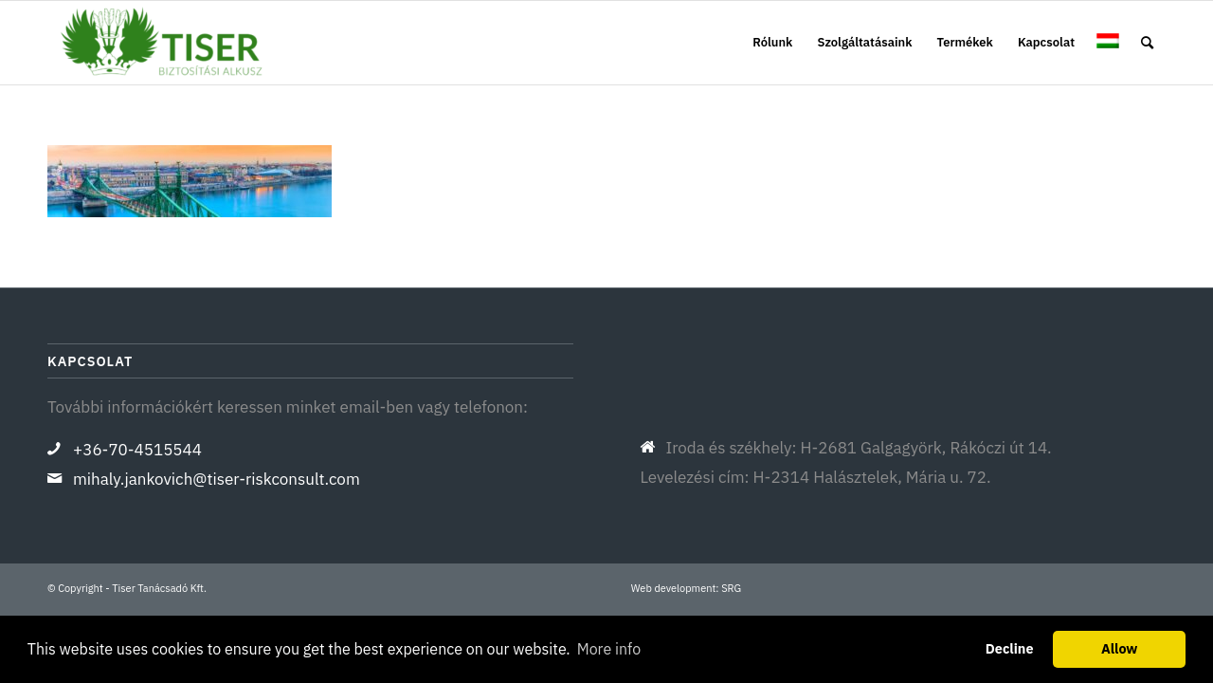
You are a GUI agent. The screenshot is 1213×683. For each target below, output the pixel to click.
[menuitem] (772, 42)
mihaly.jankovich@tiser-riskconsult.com (216, 479)
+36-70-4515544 (137, 449)
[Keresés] (1147, 42)
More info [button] (609, 648)
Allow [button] (1119, 648)
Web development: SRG (686, 588)
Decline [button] (1010, 648)
